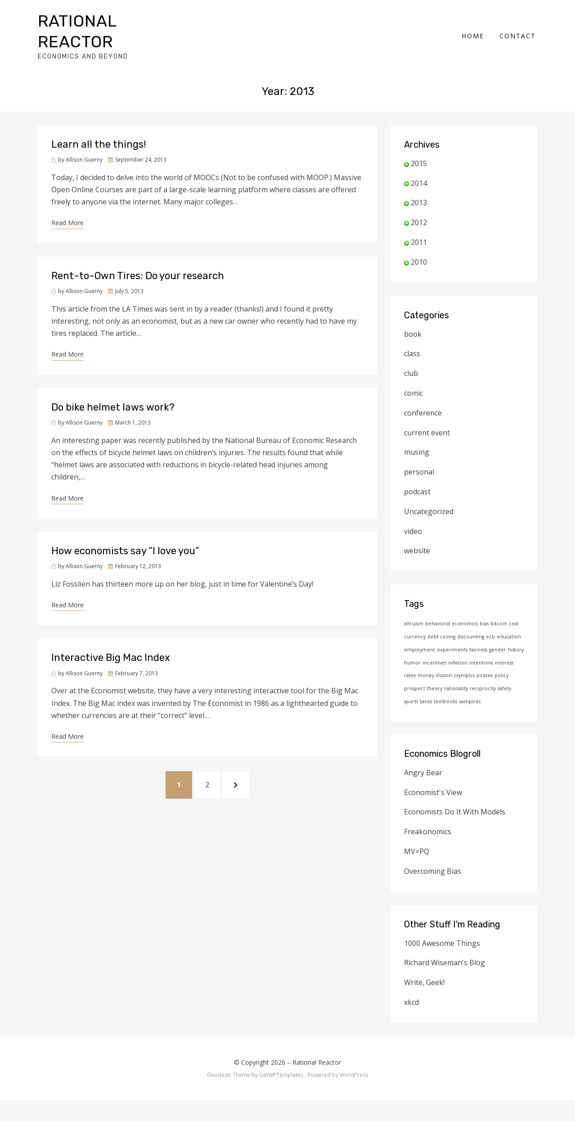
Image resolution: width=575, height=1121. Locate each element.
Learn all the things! (98, 151)
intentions (481, 668)
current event (427, 438)
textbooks (445, 708)
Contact (519, 38)
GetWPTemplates (281, 1081)
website (417, 557)
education (509, 643)
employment (419, 656)
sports (411, 708)
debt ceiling (441, 643)
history (516, 656)
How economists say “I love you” (125, 557)
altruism (413, 630)
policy (501, 681)
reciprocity (483, 695)
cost (513, 630)
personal (419, 478)
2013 (419, 209)
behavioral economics (451, 630)
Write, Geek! (424, 989)
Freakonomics (427, 838)
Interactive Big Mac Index (110, 664)
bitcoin (498, 630)
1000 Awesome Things (442, 949)
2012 (419, 229)
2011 (419, 248)
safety (504, 695)
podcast (417, 498)
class (412, 360)
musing (416, 458)
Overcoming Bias (432, 877)
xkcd (411, 1008)
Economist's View (433, 798)
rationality (456, 695)
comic (413, 399)
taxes (426, 708)
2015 (419, 170)
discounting (470, 643)
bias (484, 630)
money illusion (435, 681)
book (413, 340)
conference (423, 419)
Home (474, 38)
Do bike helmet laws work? (113, 413)
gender (497, 656)
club (411, 379)
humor (412, 668)
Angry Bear (423, 779)
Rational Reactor (316, 1068)
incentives (434, 668)
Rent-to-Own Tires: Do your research (137, 282)
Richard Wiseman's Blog (444, 969)
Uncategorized (429, 518)
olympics (464, 681)
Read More (67, 229)
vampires (470, 708)
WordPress (354, 1081)
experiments (452, 656)
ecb (490, 643)
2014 (419, 189)
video (413, 537)
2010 (419, 268)
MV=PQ (416, 858)
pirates (484, 681)
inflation (457, 668)
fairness (478, 656)
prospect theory (423, 695)
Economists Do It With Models (454, 818)
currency (415, 643)
